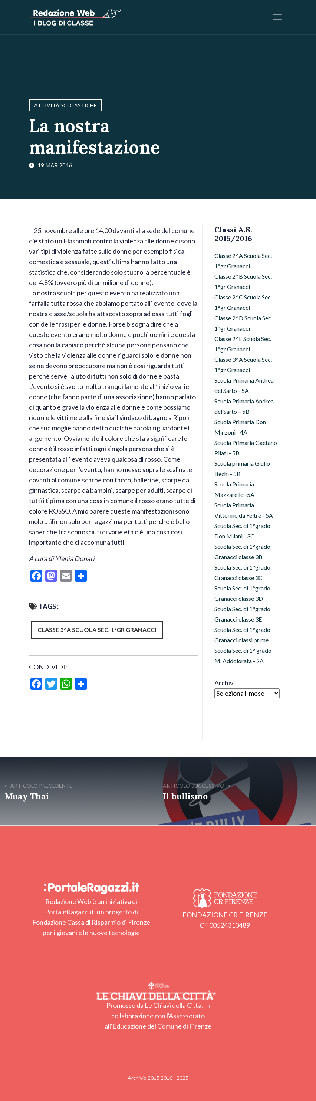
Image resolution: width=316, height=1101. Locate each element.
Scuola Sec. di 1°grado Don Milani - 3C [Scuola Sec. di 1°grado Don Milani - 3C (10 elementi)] (242, 531)
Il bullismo (185, 796)
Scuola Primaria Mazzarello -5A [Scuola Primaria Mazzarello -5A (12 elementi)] (234, 489)
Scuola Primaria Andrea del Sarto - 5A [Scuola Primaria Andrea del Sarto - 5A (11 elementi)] (244, 385)
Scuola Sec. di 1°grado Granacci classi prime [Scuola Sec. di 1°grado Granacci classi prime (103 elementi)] (242, 634)
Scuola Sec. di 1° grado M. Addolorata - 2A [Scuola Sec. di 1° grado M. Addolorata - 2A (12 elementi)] (242, 655)
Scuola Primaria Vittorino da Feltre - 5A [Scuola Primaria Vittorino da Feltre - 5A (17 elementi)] (243, 510)
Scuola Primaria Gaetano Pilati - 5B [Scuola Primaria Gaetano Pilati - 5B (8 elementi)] (245, 447)
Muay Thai (27, 796)
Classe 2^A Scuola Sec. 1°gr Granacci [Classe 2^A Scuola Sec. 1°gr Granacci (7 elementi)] (243, 260)
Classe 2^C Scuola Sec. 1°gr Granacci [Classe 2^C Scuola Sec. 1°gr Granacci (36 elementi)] (243, 302)
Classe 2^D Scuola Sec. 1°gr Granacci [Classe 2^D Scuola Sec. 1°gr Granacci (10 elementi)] (243, 323)
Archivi (224, 683)
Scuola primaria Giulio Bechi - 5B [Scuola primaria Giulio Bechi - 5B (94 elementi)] (242, 468)
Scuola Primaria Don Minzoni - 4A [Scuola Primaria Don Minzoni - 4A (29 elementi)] (240, 427)
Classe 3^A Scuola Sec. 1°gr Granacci (96, 629)
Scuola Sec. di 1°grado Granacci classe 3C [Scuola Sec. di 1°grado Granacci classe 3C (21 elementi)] (242, 572)
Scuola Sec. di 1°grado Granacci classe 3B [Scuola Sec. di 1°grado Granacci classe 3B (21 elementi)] (242, 551)
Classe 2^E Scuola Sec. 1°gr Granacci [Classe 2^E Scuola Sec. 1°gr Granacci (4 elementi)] (242, 344)
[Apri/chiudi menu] (277, 17)
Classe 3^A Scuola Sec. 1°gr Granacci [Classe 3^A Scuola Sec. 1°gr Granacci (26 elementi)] (243, 364)
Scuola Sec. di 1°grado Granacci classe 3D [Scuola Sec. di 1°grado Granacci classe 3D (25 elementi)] (242, 593)
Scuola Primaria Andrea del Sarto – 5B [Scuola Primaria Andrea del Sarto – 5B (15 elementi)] (244, 406)
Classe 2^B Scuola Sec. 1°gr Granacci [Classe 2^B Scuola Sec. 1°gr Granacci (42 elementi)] (243, 281)
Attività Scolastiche (65, 105)
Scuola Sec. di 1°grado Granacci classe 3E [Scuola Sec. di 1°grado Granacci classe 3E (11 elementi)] (242, 614)
